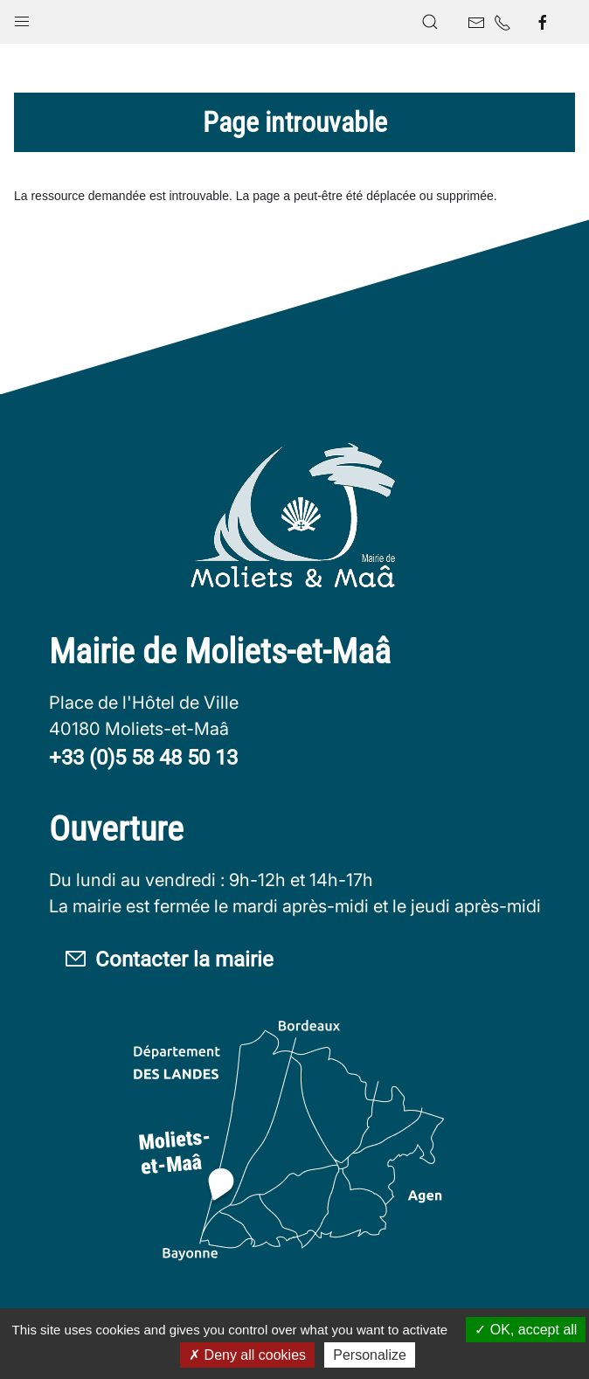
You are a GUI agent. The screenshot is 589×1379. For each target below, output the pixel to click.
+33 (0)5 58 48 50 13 (143, 757)
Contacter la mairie (168, 960)
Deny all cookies (247, 1355)
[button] (22, 17)
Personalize (369, 1355)
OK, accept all (526, 1329)
